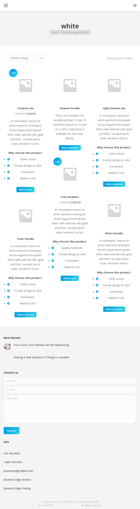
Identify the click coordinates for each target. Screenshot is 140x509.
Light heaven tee (114, 108)
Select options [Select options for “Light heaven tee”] (114, 184)
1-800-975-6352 (13, 462)
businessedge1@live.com (18, 471)
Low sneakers (70, 197)
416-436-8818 (12, 453)
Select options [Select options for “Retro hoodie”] (114, 309)
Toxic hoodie (25, 238)
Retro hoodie (114, 233)
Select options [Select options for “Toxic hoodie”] (25, 314)
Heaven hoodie (70, 108)
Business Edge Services (17, 479)
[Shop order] (26, 58)
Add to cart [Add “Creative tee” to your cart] (25, 189)
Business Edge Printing (17, 488)
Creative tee (25, 108)
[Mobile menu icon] (6, 5)
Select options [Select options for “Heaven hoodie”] (69, 147)
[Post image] (7, 346)
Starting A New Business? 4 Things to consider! (41, 357)
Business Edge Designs (67, 505)
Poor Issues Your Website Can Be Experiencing (41, 345)
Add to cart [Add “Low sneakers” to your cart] (69, 278)
